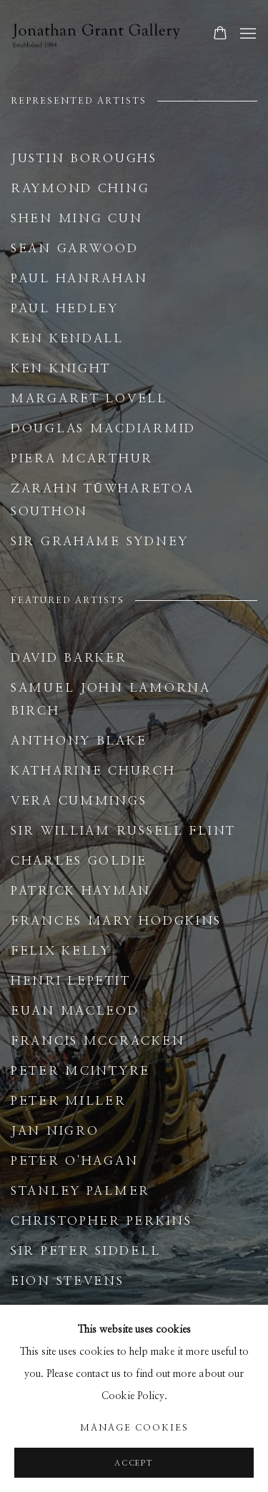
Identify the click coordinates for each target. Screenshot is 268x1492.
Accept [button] (134, 1463)
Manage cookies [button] (134, 1428)
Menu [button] (246, 34)
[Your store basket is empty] (220, 34)
